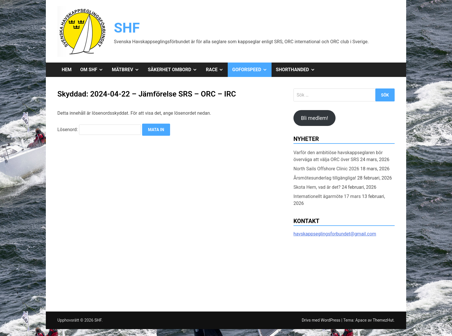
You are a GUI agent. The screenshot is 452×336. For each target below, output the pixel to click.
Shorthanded (297, 70)
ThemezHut (383, 320)
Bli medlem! (314, 118)
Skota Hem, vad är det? (316, 187)
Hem (66, 69)
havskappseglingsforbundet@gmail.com (334, 234)
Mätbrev (128, 70)
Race (217, 70)
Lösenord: (99, 129)
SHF (127, 28)
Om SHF (94, 70)
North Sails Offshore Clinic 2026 (326, 168)
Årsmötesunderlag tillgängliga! (324, 178)
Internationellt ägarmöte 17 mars (327, 196)
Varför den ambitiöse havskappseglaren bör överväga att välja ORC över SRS (338, 156)
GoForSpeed (251, 70)
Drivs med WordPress (321, 320)
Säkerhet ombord (175, 70)
